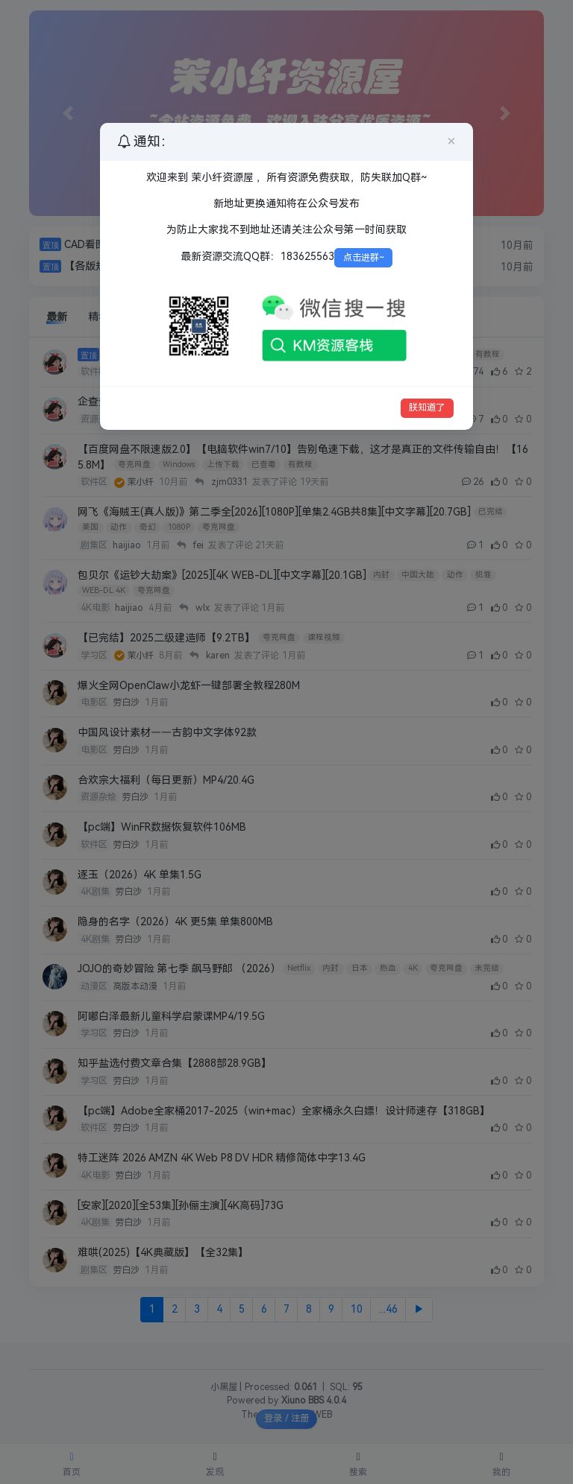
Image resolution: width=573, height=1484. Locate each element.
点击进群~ (363, 258)
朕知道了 (427, 407)
